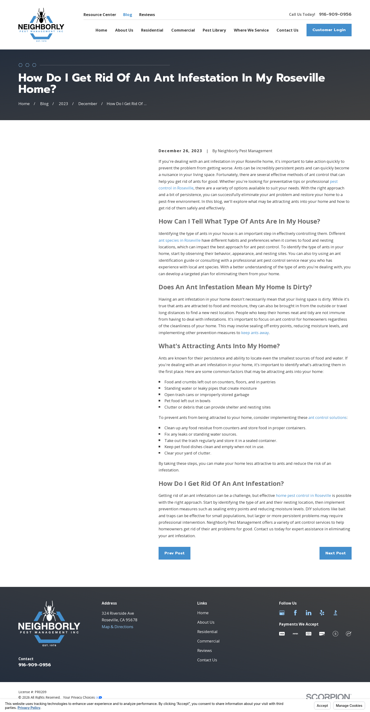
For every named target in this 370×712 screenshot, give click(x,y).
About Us (205, 622)
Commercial (208, 641)
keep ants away (255, 332)
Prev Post (174, 553)
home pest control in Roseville (303, 495)
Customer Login (329, 30)
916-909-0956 (335, 14)
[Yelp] (322, 612)
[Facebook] (295, 612)
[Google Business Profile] (282, 612)
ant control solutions (327, 417)
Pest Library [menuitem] (214, 30)
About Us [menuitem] (124, 30)
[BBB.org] (335, 612)
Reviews (147, 14)
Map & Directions (117, 626)
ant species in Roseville (180, 240)
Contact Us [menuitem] (288, 30)
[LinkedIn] (308, 612)
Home (203, 612)
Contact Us (207, 660)
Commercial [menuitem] (183, 30)
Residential (207, 631)
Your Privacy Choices (82, 697)
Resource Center (100, 14)
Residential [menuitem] (152, 30)
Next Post (335, 553)
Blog (127, 14)
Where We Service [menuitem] (251, 30)
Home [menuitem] (101, 30)
